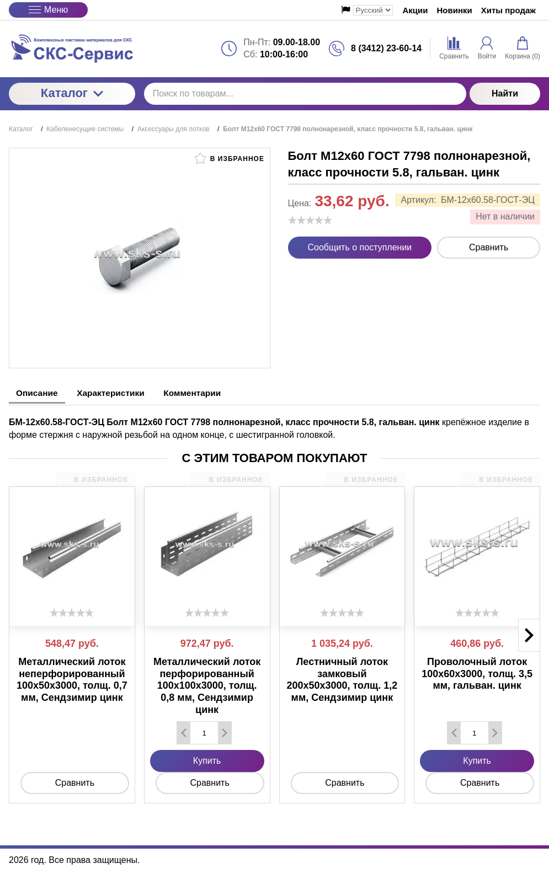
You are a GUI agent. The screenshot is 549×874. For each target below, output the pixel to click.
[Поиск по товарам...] (305, 94)
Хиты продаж (508, 10)
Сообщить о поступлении (360, 247)
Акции (415, 10)
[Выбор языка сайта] (373, 10)
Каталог (72, 93)
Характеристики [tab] (119, 393)
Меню (48, 9)
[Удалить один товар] (183, 732)
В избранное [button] (229, 158)
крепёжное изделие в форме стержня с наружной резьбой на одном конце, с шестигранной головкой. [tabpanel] (269, 427)
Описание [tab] (39, 393)
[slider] (310, 220)
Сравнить (488, 247)
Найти (505, 93)
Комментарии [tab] (207, 393)
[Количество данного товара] (204, 731)
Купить (207, 759)
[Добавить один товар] (224, 732)
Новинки (454, 10)
